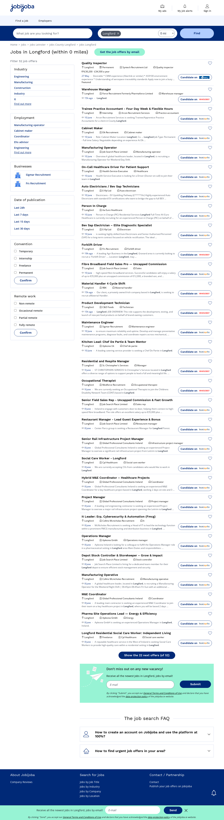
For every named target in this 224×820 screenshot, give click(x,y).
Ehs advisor (21, 142)
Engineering (21, 76)
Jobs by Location (90, 796)
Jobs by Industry (90, 786)
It (15, 99)
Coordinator (22, 136)
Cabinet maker (23, 130)
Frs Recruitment (30, 183)
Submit (195, 684)
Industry (19, 93)
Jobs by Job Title (89, 782)
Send (173, 810)
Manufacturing (23, 82)
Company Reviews (21, 782)
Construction (22, 88)
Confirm (26, 280)
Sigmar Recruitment (32, 174)
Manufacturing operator (29, 125)
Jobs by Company (90, 791)
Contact (154, 782)
